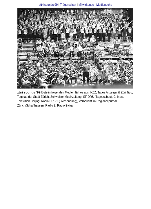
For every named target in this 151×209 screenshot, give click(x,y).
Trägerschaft (68, 4)
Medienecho (104, 4)
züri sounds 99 (48, 4)
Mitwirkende (86, 4)
